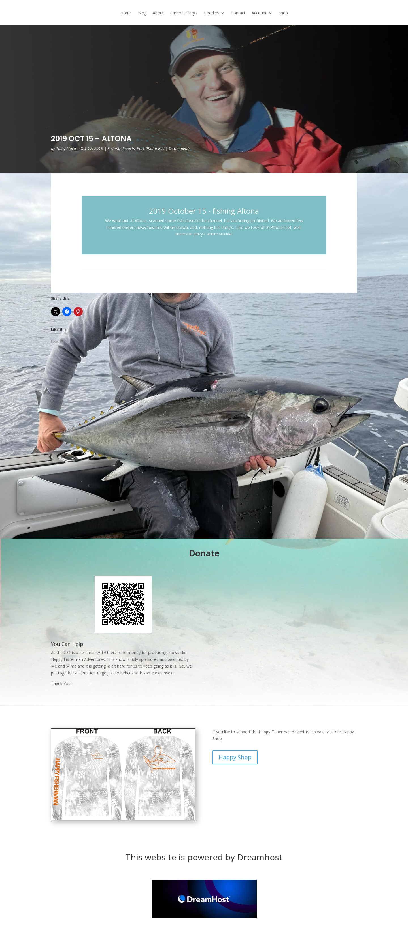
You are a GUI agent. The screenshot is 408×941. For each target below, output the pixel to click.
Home (126, 13)
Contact (238, 13)
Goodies (211, 13)
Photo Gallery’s (183, 13)
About (158, 13)
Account (259, 13)
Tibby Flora (66, 148)
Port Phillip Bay (150, 148)
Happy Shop (235, 757)
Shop (283, 13)
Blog (142, 13)
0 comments (179, 148)
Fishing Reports (121, 148)
